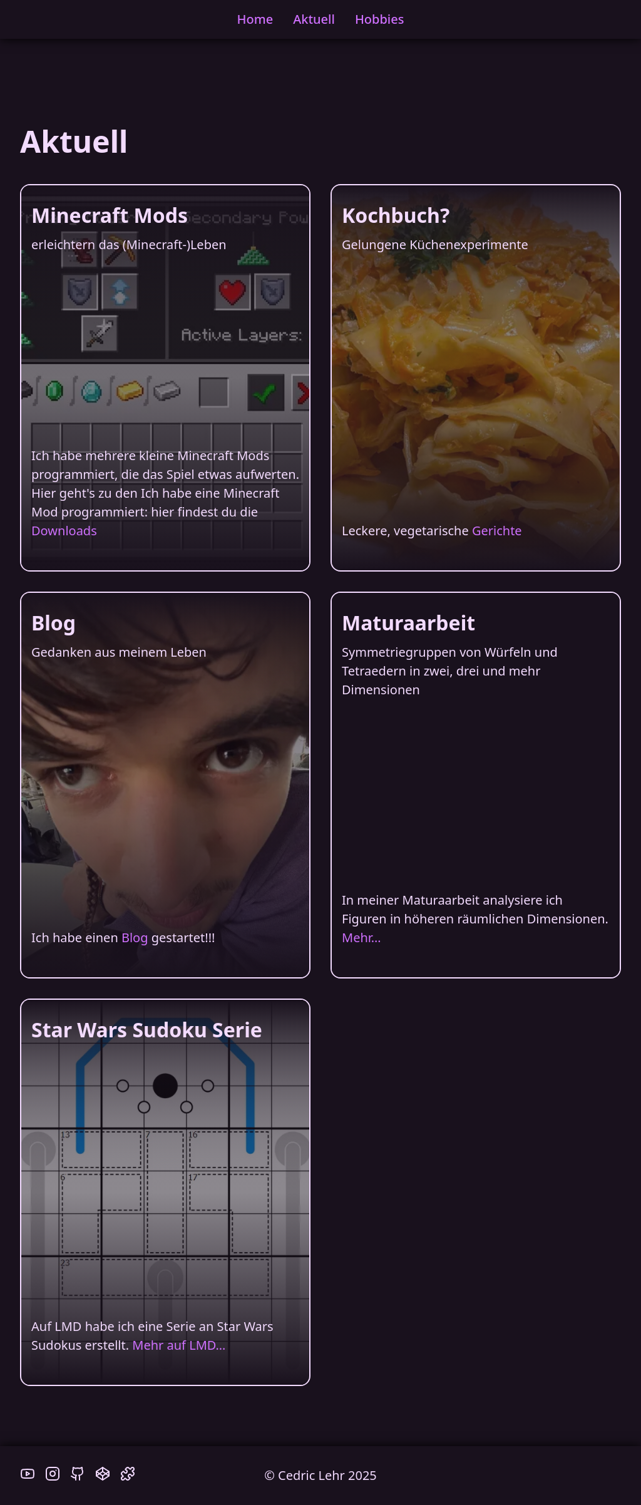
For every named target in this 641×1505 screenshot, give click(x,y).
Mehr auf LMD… (178, 1345)
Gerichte (497, 530)
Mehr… (361, 937)
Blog (134, 937)
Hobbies (379, 19)
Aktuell (314, 19)
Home (255, 19)
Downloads (64, 530)
